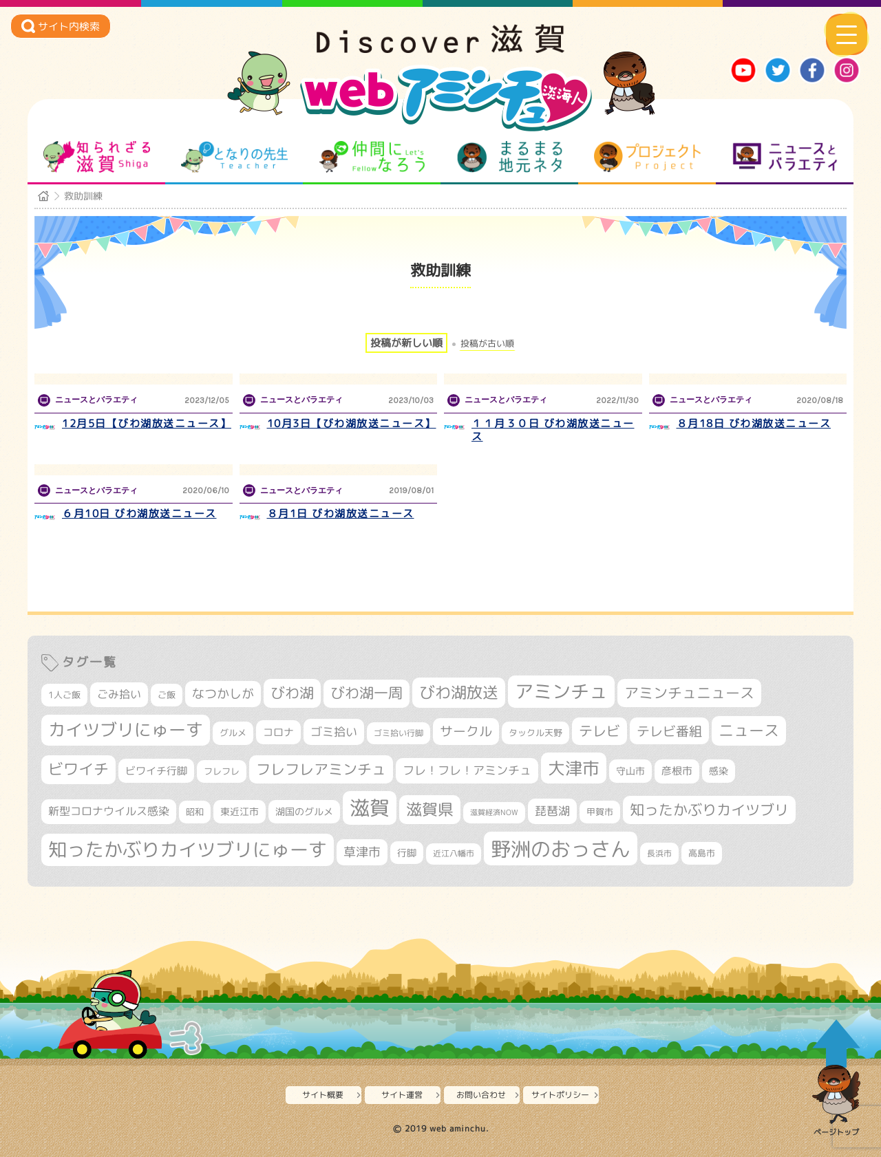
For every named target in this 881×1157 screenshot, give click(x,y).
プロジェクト (647, 157)
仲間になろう (372, 157)
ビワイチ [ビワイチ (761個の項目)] (78, 769)
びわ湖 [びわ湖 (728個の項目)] (292, 692)
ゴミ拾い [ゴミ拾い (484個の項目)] (333, 731)
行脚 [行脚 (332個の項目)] (406, 852)
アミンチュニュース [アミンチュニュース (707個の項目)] (689, 692)
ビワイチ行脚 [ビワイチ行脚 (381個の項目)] (156, 771)
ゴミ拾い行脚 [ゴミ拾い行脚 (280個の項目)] (398, 733)
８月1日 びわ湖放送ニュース (340, 513)
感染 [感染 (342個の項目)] (718, 771)
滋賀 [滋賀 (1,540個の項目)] (370, 807)
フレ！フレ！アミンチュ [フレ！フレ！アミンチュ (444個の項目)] (467, 770)
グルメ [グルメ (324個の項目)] (233, 732)
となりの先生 (234, 157)
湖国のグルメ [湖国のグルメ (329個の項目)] (304, 811)
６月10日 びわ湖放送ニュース (139, 513)
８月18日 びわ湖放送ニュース (754, 423)
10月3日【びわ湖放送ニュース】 (351, 423)
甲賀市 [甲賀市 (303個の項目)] (599, 811)
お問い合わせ (481, 1095)
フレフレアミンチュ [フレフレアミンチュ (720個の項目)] (321, 769)
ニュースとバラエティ (785, 157)
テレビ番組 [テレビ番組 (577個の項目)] (669, 731)
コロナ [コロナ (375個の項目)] (278, 732)
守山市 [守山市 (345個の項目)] (630, 771)
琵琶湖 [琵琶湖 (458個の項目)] (552, 811)
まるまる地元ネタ (509, 157)
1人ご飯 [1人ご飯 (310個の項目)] (64, 695)
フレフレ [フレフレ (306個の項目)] (222, 771)
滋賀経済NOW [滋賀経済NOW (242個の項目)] (494, 812)
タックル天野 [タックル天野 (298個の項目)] (535, 732)
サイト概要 (322, 1095)
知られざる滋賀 (96, 157)
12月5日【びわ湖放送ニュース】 (146, 423)
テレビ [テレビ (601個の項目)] (599, 731)
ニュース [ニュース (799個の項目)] (749, 730)
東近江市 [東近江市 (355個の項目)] (239, 812)
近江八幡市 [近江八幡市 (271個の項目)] (453, 853)
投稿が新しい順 (406, 343)
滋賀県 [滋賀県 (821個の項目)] (430, 809)
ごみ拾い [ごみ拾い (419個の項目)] (119, 694)
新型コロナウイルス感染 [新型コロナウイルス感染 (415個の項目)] (108, 811)
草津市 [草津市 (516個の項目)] (362, 852)
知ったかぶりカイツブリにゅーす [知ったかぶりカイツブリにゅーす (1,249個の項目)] (187, 849)
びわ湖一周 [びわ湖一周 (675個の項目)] (366, 693)
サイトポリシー (560, 1095)
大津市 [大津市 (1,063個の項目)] (573, 768)
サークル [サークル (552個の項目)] (466, 731)
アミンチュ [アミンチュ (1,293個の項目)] (561, 691)
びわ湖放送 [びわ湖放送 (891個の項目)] (458, 692)
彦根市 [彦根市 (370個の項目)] (676, 771)
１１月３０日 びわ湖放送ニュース (553, 430)
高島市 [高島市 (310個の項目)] (701, 853)
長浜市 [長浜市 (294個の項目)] (659, 853)
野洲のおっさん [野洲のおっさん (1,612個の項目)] (560, 848)
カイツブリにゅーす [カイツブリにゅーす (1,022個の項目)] (125, 729)
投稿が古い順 (487, 343)
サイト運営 (402, 1095)
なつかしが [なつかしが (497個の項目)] (223, 693)
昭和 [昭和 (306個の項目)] (195, 811)
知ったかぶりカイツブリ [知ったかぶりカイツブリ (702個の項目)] (709, 809)
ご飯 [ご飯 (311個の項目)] (167, 695)
